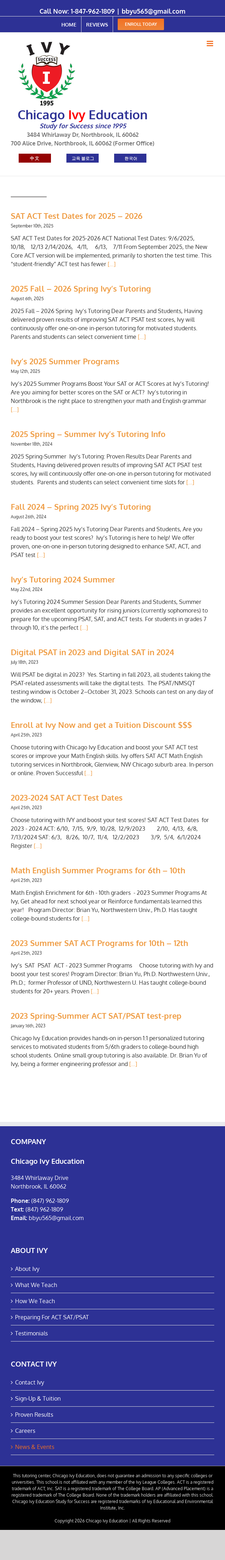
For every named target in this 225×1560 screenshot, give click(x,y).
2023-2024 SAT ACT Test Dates (67, 797)
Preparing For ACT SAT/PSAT (52, 1317)
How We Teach (35, 1301)
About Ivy (27, 1268)
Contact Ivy (29, 1382)
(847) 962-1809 (50, 1200)
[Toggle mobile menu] (210, 43)
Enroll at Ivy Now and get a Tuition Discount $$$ (101, 725)
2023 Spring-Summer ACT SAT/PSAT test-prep (96, 1016)
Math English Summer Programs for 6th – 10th (98, 870)
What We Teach (36, 1284)
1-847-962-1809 (93, 11)
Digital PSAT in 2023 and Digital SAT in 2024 (92, 652)
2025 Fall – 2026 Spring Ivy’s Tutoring (81, 288)
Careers (25, 1430)
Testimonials (31, 1333)
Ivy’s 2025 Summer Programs (65, 361)
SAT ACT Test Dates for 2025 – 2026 (76, 216)
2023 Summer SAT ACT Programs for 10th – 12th (99, 943)
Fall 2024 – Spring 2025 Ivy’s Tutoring (81, 506)
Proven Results (34, 1414)
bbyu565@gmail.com (154, 11)
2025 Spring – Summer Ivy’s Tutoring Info (88, 434)
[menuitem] (69, 24)
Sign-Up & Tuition (38, 1398)
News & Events (34, 1446)
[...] (112, 264)
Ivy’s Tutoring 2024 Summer (63, 579)
